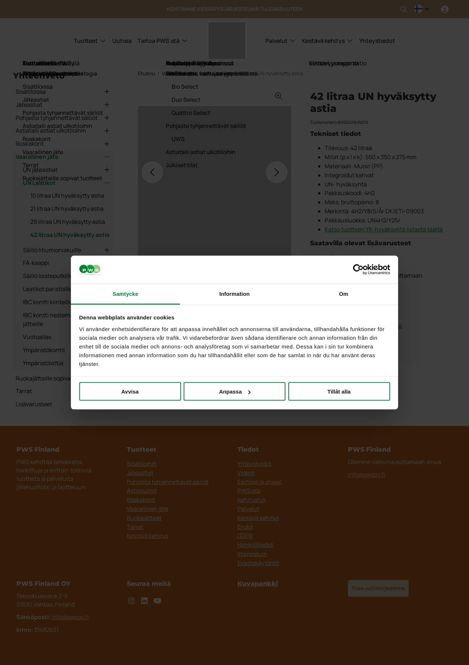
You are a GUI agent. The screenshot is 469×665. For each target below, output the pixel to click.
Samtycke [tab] (126, 293)
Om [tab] (343, 293)
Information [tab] (234, 293)
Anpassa (234, 391)
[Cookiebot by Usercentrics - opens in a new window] (358, 269)
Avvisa (130, 391)
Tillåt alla (339, 391)
